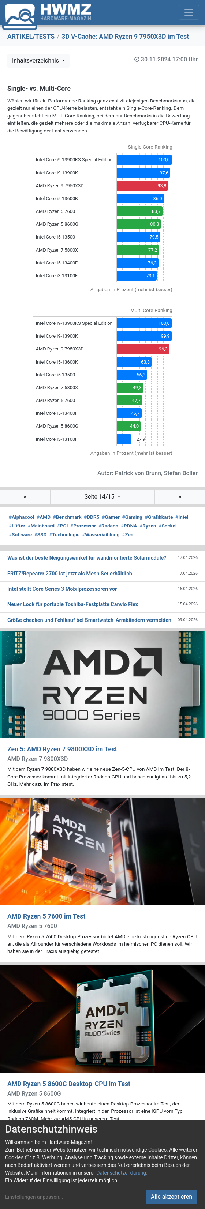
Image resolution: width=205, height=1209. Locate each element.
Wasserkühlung (100, 534)
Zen (127, 534)
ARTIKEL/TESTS (31, 36)
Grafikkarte (159, 517)
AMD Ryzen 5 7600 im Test (46, 916)
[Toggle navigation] (189, 12)
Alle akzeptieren (171, 1196)
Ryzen (147, 526)
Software (20, 534)
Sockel (167, 526)
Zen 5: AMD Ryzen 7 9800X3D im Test (62, 749)
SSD (40, 534)
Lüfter (17, 526)
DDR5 (91, 517)
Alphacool (21, 517)
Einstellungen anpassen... (34, 1197)
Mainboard (41, 526)
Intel (181, 517)
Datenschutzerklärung (121, 1173)
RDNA (129, 526)
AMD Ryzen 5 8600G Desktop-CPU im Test (68, 1084)
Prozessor (83, 526)
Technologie (64, 534)
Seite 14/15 (100, 496)
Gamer (111, 517)
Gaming (132, 517)
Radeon (108, 526)
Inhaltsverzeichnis (36, 60)
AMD (44, 517)
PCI (62, 526)
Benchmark (67, 517)
